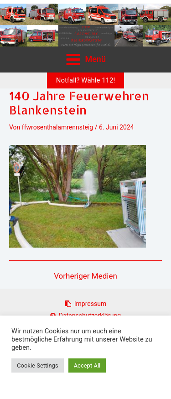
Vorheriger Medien (85, 276)
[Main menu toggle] (86, 59)
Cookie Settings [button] (37, 365)
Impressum (85, 303)
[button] (85, 80)
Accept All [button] (87, 365)
